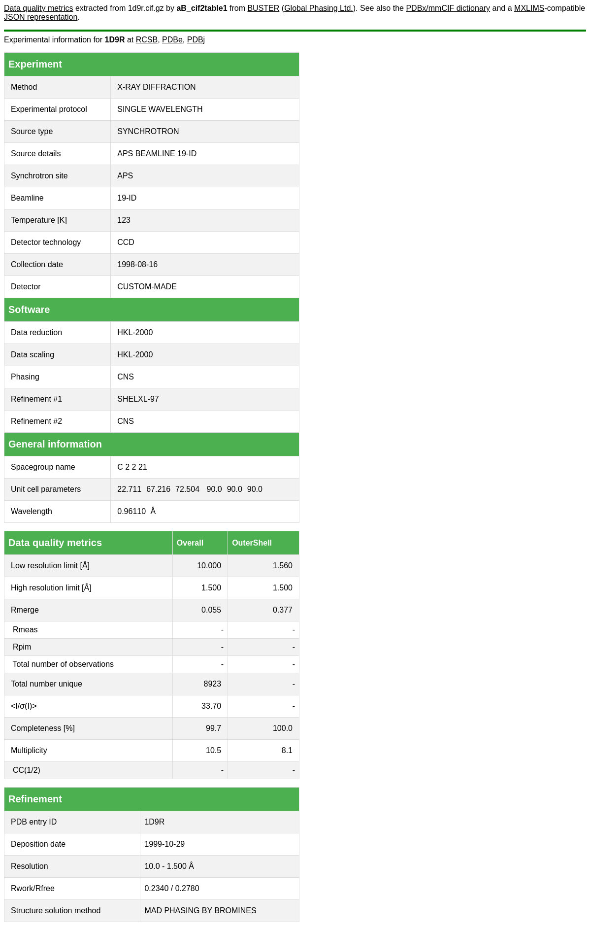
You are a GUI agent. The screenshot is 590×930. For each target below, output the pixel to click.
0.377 (283, 610)
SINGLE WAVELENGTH (159, 109)
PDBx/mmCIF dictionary (448, 8)
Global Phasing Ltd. (318, 8)
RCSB (147, 39)
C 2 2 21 (132, 467)
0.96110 (131, 511)
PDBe (172, 39)
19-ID (126, 198)
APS (125, 176)
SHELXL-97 (138, 399)
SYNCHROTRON (148, 131)
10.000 (209, 565)
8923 (213, 684)
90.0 (214, 489)
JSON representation (40, 17)
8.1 (287, 750)
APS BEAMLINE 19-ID (157, 153)
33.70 (211, 706)
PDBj (196, 39)
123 (124, 220)
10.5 (213, 750)
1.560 (283, 565)
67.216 (158, 489)
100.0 (283, 728)
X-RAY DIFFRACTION (156, 87)
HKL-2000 (135, 332)
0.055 (211, 610)
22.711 (129, 489)
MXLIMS (529, 8)
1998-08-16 (137, 264)
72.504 (187, 489)
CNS (125, 377)
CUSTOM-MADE (147, 286)
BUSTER (263, 8)
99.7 (213, 728)
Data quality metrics (38, 8)
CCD (125, 242)
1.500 (211, 588)
